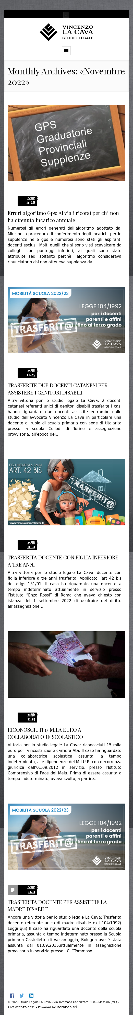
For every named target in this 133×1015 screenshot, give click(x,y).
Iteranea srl (67, 1007)
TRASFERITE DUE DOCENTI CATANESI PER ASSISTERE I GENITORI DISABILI (58, 389)
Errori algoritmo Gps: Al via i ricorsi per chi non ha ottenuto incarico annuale (63, 216)
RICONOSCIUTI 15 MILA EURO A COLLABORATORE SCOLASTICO (45, 733)
